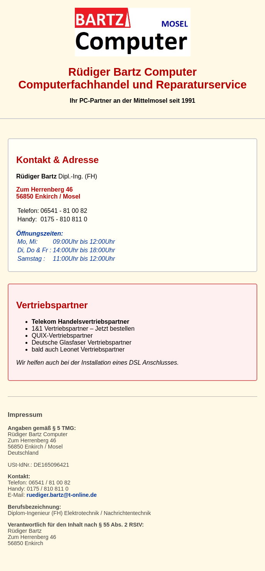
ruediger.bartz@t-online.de (62, 495)
